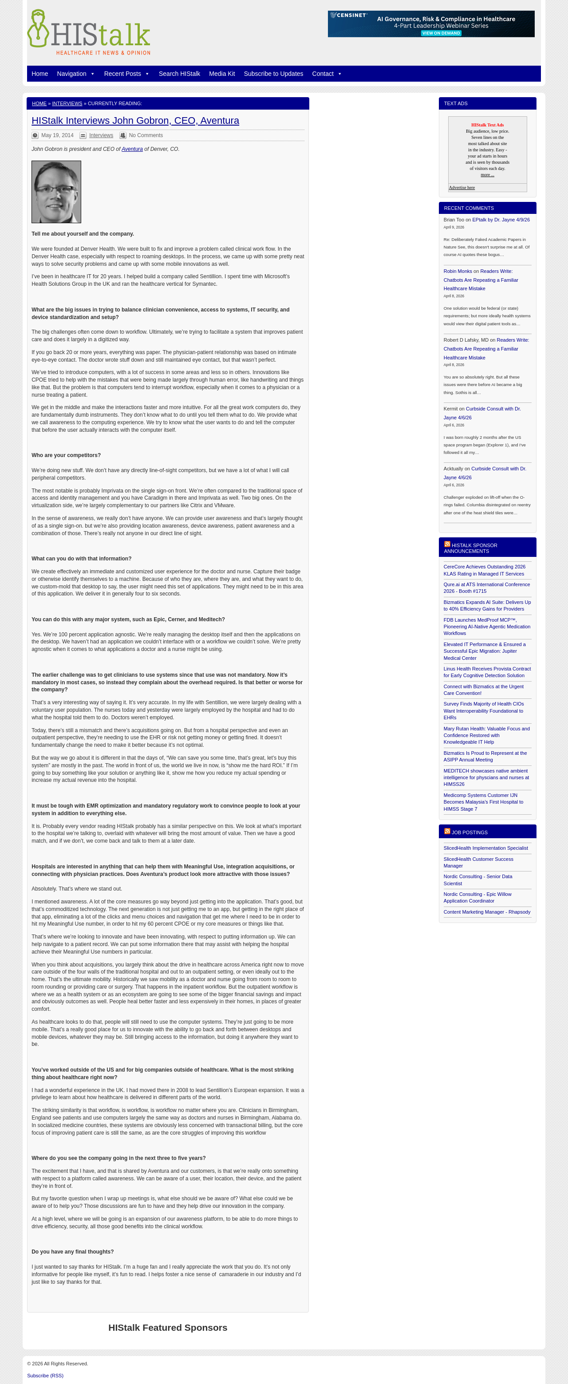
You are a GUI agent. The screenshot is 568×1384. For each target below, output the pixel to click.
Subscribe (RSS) (45, 1375)
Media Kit (222, 73)
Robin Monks (458, 271)
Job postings (470, 832)
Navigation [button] (76, 73)
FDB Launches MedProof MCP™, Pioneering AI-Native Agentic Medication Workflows (487, 626)
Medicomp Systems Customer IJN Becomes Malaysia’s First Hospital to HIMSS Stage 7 (484, 802)
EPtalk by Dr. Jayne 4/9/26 (501, 219)
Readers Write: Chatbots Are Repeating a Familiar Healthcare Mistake (481, 280)
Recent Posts (127, 73)
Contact (327, 73)
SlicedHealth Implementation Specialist (486, 848)
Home (40, 73)
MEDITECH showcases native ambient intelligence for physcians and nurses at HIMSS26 (486, 777)
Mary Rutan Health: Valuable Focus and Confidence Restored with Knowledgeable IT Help (487, 735)
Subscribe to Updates (274, 73)
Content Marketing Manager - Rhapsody (487, 912)
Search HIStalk (179, 73)
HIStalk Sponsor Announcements (470, 548)
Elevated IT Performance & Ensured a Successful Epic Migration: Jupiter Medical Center (485, 651)
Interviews (67, 103)
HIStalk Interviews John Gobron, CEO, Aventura (135, 120)
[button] (91, 73)
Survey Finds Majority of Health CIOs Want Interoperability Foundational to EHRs (484, 710)
